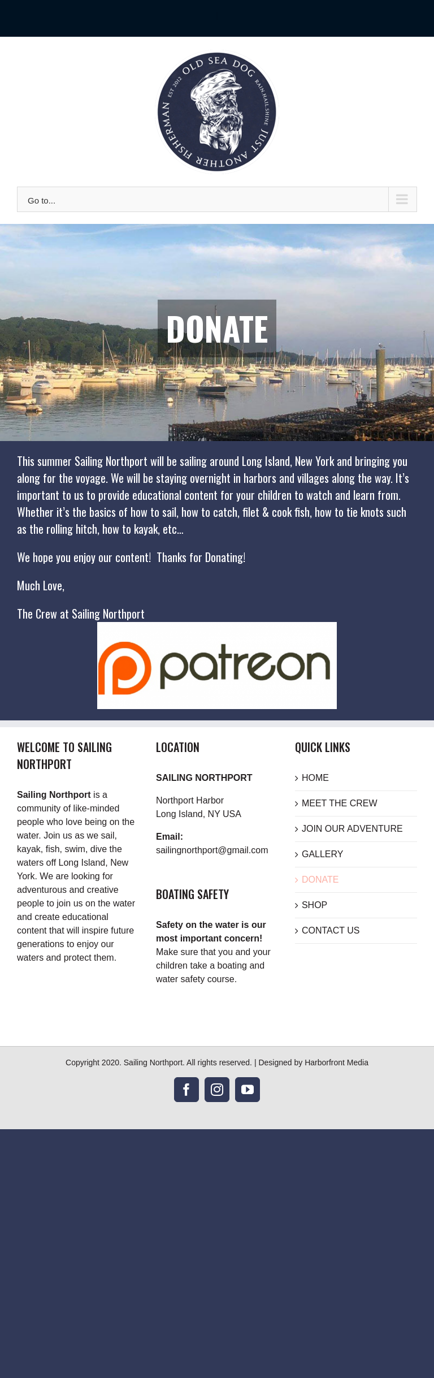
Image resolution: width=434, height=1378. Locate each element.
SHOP (314, 905)
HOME (315, 778)
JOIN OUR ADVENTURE (352, 828)
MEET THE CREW (339, 803)
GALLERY (323, 854)
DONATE (320, 879)
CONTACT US (331, 930)
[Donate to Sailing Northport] (217, 628)
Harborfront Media (336, 1062)
